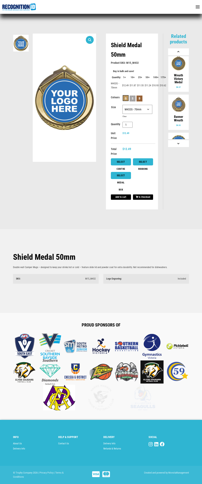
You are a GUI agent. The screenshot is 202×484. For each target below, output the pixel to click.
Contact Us (63, 443)
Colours (115, 97)
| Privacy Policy (45, 472)
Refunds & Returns (112, 448)
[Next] (178, 143)
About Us (17, 443)
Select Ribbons (143, 162)
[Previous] (178, 51)
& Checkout (143, 197)
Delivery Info (19, 448)
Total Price (114, 151)
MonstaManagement (178, 472)
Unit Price (114, 136)
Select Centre (121, 162)
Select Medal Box (121, 176)
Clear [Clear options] (125, 116)
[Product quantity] (128, 125)
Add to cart (120, 197)
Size (113, 107)
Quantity (115, 124)
